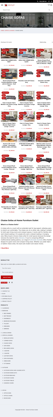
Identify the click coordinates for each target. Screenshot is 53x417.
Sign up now (7, 277)
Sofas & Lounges (9, 30)
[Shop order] (45, 42)
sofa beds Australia (36, 240)
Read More (5, 248)
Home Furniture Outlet (32, 409)
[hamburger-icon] (2, 5)
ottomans (22, 238)
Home (2, 30)
